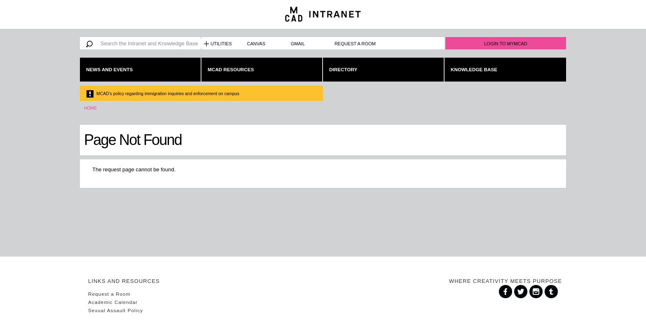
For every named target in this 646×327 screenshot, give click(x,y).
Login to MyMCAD (505, 43)
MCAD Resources (231, 69)
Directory (343, 69)
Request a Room (355, 43)
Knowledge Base (474, 69)
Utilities (221, 43)
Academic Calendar (113, 302)
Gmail (298, 43)
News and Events (109, 69)
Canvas (256, 43)
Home (90, 108)
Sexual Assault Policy (115, 310)
